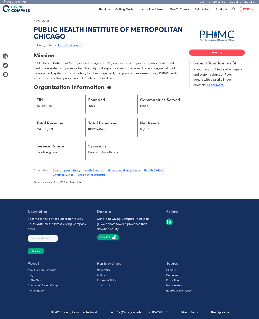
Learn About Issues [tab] (152, 9)
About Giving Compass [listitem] (42, 270)
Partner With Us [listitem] (106, 280)
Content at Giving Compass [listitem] (45, 285)
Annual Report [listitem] (37, 290)
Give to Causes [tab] (179, 9)
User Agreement (221, 312)
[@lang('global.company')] (16, 8)
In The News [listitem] (35, 280)
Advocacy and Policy (66, 170)
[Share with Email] (5, 74)
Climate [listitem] (171, 270)
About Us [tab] (104, 9)
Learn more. (215, 84)
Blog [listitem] (30, 275)
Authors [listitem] (101, 275)
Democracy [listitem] (173, 275)
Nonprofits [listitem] (103, 270)
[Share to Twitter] (5, 65)
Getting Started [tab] (125, 9)
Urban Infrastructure (92, 174)
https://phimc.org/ (70, 45)
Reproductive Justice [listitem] (179, 290)
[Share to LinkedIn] (5, 56)
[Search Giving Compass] (234, 9)
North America (94, 170)
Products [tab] (221, 9)
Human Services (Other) (124, 170)
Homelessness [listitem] (175, 285)
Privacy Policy (189, 312)
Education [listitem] (172, 280)
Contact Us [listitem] (104, 285)
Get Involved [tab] (202, 9)
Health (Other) (154, 170)
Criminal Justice (63, 174)
